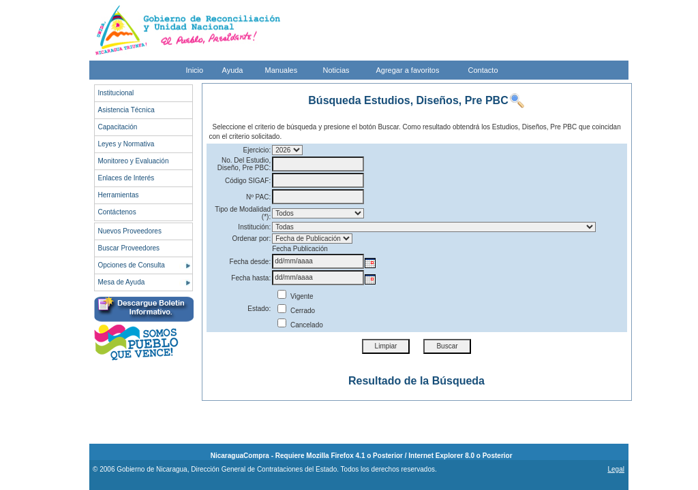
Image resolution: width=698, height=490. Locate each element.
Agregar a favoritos (408, 70)
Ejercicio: (257, 150)
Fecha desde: (250, 261)
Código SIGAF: (248, 180)
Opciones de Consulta (131, 265)
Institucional (116, 93)
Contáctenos (117, 212)
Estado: (259, 308)
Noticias (336, 70)
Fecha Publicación (300, 248)
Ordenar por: (251, 238)
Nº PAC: (258, 197)
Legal (615, 469)
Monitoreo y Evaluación (133, 161)
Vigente (295, 296)
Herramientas (118, 195)
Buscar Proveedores (129, 248)
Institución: (254, 227)
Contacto (483, 70)
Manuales (281, 70)
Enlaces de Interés (126, 178)
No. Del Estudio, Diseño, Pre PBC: (244, 164)
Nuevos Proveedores (130, 231)
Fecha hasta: (251, 278)
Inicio (195, 70)
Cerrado (296, 310)
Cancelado (300, 325)
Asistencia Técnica (126, 110)
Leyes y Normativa (126, 144)
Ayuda (232, 70)
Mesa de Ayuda (121, 282)
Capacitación (118, 127)
